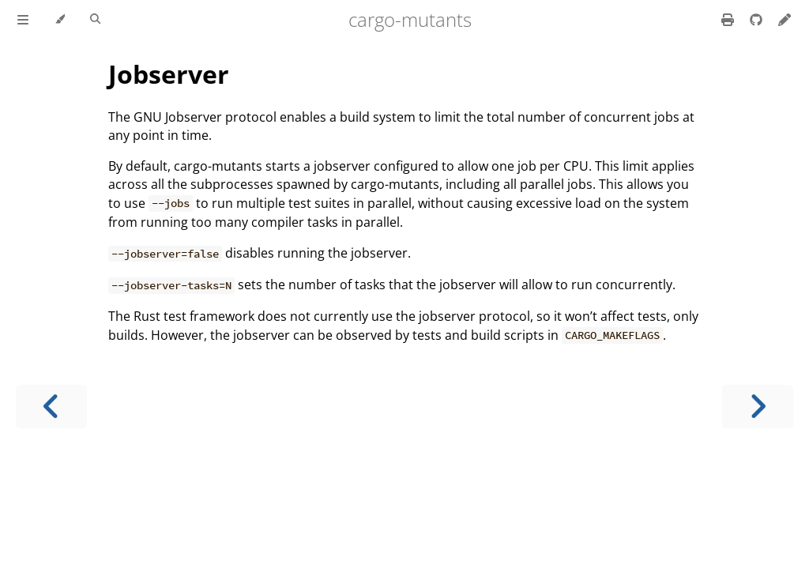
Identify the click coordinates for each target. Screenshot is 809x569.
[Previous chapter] (51, 406)
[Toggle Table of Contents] (23, 20)
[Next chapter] (757, 406)
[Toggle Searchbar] (95, 20)
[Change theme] (59, 20)
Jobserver (168, 74)
